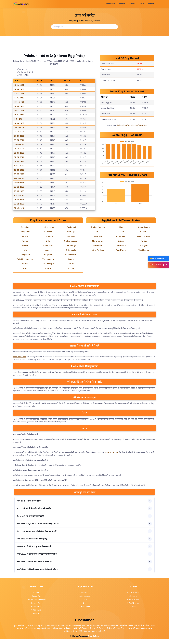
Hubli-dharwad (48, 227)
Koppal (71, 259)
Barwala (131, 4)
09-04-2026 (19, 127)
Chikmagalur (71, 250)
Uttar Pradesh (98, 250)
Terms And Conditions (36, 599)
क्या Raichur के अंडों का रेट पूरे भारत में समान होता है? (34, 546)
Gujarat (121, 232)
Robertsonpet (48, 264)
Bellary (25, 236)
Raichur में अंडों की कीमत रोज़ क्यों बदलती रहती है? (34, 508)
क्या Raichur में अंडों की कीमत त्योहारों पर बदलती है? (34, 561)
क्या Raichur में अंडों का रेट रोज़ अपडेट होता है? (32, 539)
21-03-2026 (19, 208)
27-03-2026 (19, 182)
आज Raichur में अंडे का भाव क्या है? (29, 501)
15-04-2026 (19, 102)
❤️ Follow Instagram (158, 265)
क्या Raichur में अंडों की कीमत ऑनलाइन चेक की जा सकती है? (37, 554)
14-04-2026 (19, 106)
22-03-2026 (19, 204)
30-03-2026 (19, 170)
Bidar (48, 241)
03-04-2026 (19, 153)
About (141, 4)
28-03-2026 (19, 178)
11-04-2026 (19, 119)
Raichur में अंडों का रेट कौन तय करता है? (30, 516)
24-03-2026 (19, 195)
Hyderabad (84, 606)
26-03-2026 (19, 187)
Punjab (144, 241)
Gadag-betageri (71, 241)
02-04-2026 (19, 157)
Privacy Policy (36, 603)
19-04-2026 (19, 85)
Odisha (121, 241)
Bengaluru (25, 227)
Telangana (144, 245)
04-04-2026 (19, 149)
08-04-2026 (19, 131)
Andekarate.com (111, 452)
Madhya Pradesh (144, 236)
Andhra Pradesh (98, 227)
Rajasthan (97, 245)
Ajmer (84, 599)
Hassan (25, 245)
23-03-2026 (19, 199)
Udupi (71, 264)
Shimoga (71, 236)
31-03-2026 (19, 165)
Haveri (25, 264)
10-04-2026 (19, 123)
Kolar (25, 250)
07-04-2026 (19, 136)
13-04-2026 (19, 110)
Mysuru (71, 268)
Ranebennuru (71, 254)
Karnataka (120, 236)
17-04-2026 (19, 93)
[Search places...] (84, 26)
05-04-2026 (19, 144)
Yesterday (110, 4)
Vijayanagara (48, 259)
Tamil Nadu (121, 245)
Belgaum (48, 232)
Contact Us (36, 606)
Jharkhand (97, 236)
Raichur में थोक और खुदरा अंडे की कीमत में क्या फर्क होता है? (37, 531)
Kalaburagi (71, 227)
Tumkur (48, 268)
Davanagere (71, 232)
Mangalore (25, 232)
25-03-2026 (19, 191)
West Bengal (143, 250)
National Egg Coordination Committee (132, 125)
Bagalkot (48, 254)
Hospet (25, 268)
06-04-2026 (19, 140)
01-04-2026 (19, 161)
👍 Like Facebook (157, 258)
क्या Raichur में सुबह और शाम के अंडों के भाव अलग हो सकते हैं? (38, 523)
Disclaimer (36, 610)
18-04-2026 (19, 89)
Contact (150, 4)
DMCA (36, 613)
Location (121, 4)
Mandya (48, 250)
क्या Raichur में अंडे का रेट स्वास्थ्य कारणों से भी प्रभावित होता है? (37, 569)
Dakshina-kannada (25, 259)
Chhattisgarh (144, 227)
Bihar (121, 227)
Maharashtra (97, 241)
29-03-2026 (19, 174)
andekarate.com (19, 357)
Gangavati (25, 254)
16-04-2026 (19, 98)
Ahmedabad (84, 596)
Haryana (144, 232)
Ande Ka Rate (93, 636)
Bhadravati (48, 245)
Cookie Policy (36, 596)
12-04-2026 (19, 115)
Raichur (25, 241)
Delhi (98, 232)
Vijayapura (48, 236)
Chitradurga (71, 245)
